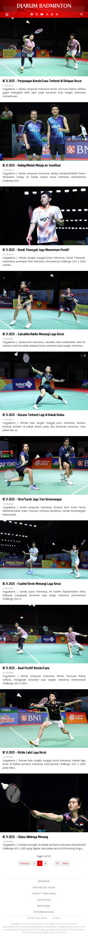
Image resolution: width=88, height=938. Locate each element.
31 (57, 863)
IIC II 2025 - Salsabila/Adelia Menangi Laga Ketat (33, 334)
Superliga (44, 899)
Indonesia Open (44, 887)
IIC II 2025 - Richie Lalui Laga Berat (24, 752)
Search (57, 918)
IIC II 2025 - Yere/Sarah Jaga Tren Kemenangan (32, 499)
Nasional (44, 906)
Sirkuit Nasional (44, 893)
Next (65, 863)
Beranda (44, 881)
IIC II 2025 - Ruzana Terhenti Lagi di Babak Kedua (33, 415)
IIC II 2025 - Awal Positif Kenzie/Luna (26, 668)
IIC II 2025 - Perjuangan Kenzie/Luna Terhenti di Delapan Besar (42, 81)
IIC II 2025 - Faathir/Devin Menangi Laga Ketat (32, 584)
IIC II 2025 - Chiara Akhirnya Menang (25, 837)
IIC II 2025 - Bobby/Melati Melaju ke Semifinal (31, 165)
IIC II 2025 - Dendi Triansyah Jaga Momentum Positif (36, 250)
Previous (24, 863)
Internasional (44, 912)
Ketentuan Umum (37, 918)
